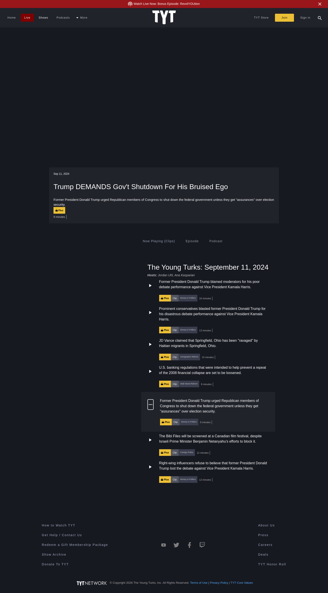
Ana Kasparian (184, 275)
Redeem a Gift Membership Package (75, 545)
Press (263, 535)
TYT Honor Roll (272, 564)
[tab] (158, 241)
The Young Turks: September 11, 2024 (208, 267)
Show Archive (54, 554)
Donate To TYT (55, 564)
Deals (263, 554)
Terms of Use (199, 582)
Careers (265, 545)
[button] (208, 290)
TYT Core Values (242, 582)
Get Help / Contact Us (62, 535)
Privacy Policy (219, 582)
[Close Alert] (320, 4)
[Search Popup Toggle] (320, 17)
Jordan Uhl (165, 275)
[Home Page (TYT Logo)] (164, 18)
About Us (266, 525)
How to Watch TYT (58, 525)
